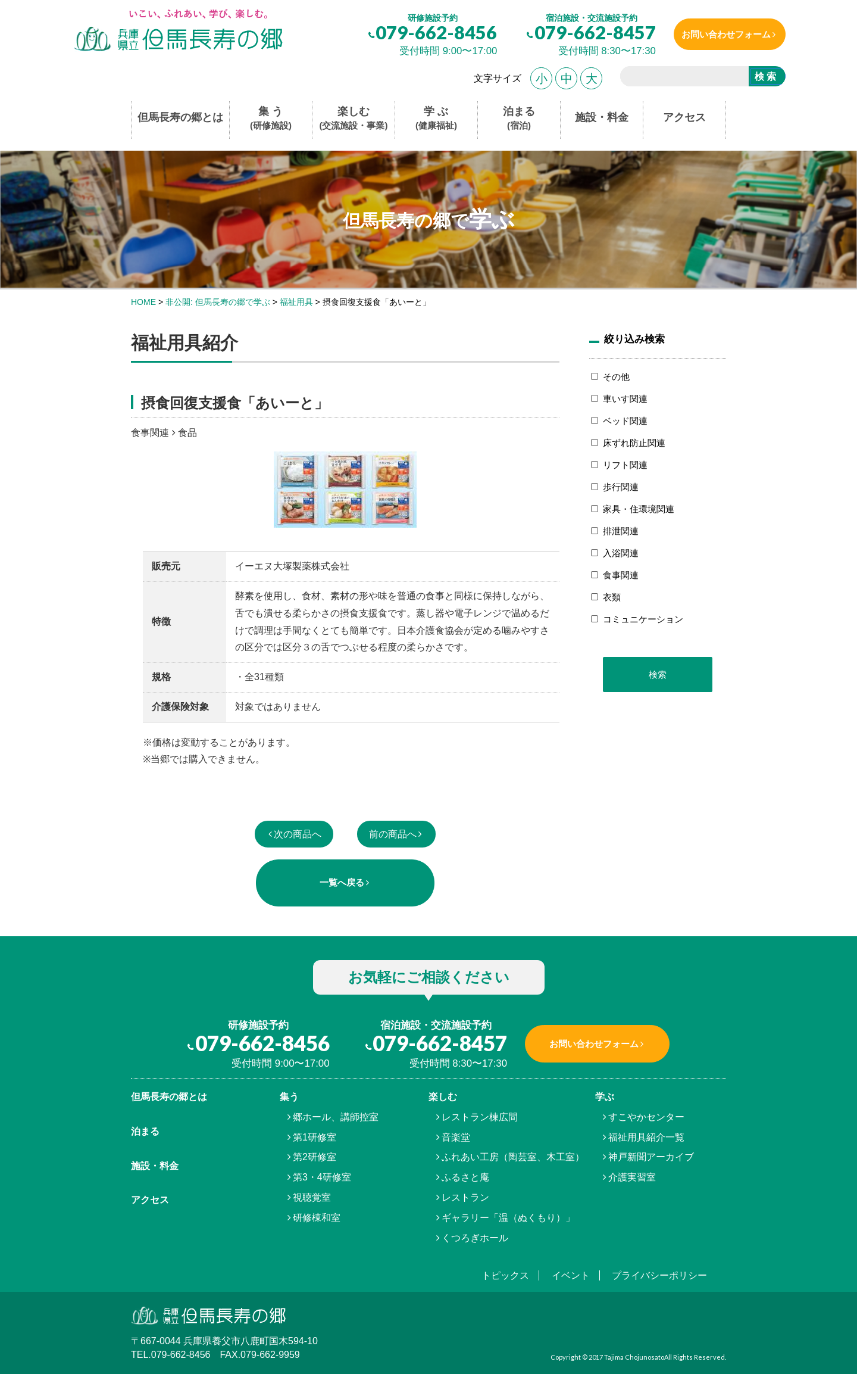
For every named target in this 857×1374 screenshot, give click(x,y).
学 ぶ (436, 118)
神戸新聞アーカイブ (651, 1157)
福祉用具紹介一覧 (646, 1137)
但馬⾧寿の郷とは (169, 1097)
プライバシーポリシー (659, 1275)
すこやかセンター (646, 1117)
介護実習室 (632, 1177)
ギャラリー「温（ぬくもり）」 (508, 1218)
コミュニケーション (643, 619)
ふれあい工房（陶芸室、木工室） (513, 1157)
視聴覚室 (312, 1197)
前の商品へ (393, 834)
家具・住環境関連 (638, 509)
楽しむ (354, 118)
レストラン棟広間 (480, 1117)
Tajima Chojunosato (634, 1357)
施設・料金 (601, 117)
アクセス (684, 117)
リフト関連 (625, 465)
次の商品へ (297, 834)
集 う (271, 118)
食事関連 (621, 575)
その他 (616, 377)
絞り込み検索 (634, 339)
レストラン (465, 1197)
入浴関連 (621, 553)
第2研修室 (314, 1157)
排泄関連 (621, 531)
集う (289, 1097)
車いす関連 (625, 399)
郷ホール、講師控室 (336, 1117)
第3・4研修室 (322, 1177)
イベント (571, 1275)
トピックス (505, 1275)
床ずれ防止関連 (634, 443)
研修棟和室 (316, 1218)
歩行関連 (621, 487)
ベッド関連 (625, 421)
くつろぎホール (475, 1238)
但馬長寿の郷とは (180, 117)
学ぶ (604, 1097)
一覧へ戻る (342, 882)
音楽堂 (456, 1137)
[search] (679, 78)
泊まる (519, 118)
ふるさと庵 (465, 1177)
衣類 (612, 597)
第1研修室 (314, 1137)
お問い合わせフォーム (722, 34)
